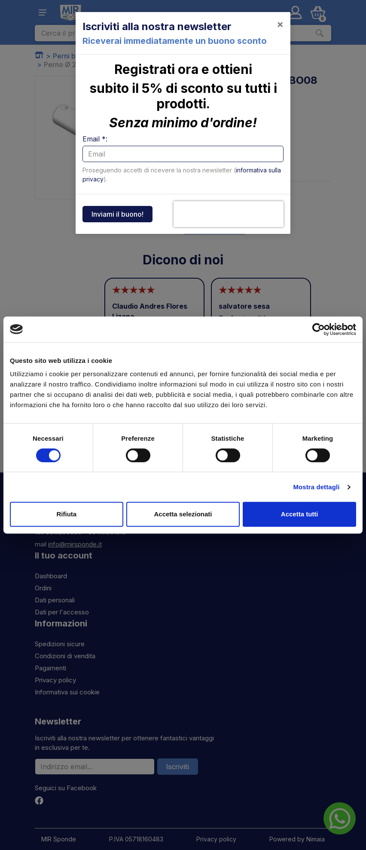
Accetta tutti (299, 514)
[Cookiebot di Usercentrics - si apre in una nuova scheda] (318, 329)
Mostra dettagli (316, 487)
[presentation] (229, 214)
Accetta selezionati (183, 514)
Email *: (94, 139)
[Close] (280, 24)
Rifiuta (66, 514)
